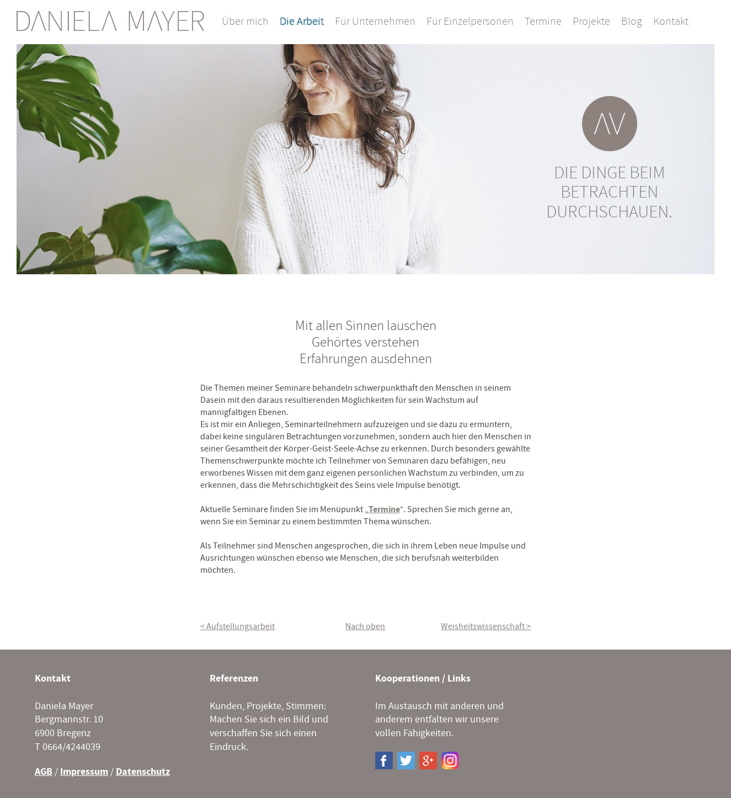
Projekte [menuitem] (591, 22)
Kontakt (53, 678)
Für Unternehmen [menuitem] (375, 22)
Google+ (428, 760)
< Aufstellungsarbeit (237, 626)
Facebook (384, 760)
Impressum (84, 772)
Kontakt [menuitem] (671, 22)
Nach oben (365, 626)
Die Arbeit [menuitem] (302, 22)
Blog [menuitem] (631, 22)
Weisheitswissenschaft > (486, 626)
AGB (43, 772)
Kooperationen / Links (423, 678)
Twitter (406, 760)
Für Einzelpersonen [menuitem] (470, 22)
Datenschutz (143, 772)
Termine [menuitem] (543, 22)
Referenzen (234, 678)
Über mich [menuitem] (245, 22)
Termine (384, 509)
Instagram (450, 760)
